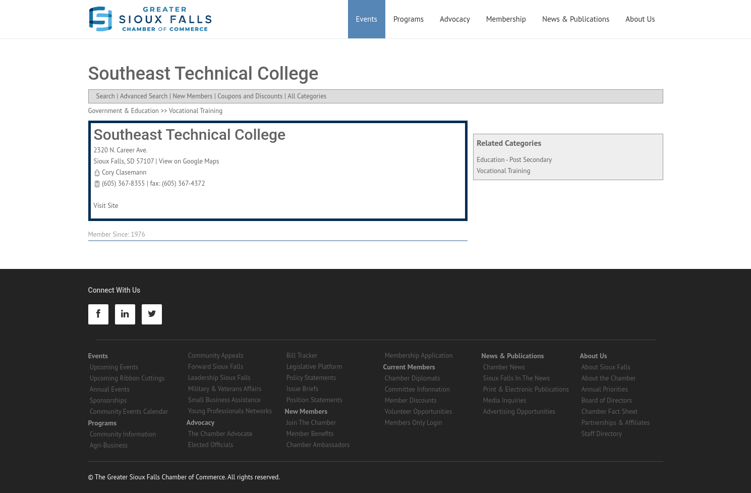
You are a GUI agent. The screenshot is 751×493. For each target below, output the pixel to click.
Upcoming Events (114, 367)
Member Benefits (310, 433)
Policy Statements (311, 377)
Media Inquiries (505, 400)
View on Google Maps (189, 161)
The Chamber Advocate (220, 433)
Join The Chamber (311, 422)
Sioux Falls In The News (516, 378)
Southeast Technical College (190, 134)
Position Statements (314, 400)
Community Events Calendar (129, 411)
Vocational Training (503, 171)
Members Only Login (413, 422)
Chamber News (504, 367)
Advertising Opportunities (519, 411)
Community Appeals (216, 355)
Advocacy (455, 19)
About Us (640, 19)
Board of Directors (607, 400)
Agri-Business (109, 445)
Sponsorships (108, 400)
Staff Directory (602, 433)
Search (105, 96)
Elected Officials (211, 445)
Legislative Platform (314, 366)
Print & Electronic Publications (526, 389)
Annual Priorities (605, 389)
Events (366, 19)
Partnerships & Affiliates (616, 422)
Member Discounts (411, 400)
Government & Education (123, 110)
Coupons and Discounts (249, 96)
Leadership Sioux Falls (219, 377)
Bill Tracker (301, 355)
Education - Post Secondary (514, 159)
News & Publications (575, 19)
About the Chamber (609, 378)
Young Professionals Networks (230, 411)
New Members (192, 96)
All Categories (306, 96)
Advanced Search (143, 96)
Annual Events (110, 389)
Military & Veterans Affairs (224, 389)
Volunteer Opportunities (418, 411)
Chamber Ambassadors (318, 445)
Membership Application (419, 355)
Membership (506, 19)
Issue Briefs (302, 389)
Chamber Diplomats (412, 378)
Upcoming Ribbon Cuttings (127, 378)
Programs (408, 19)
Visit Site (106, 205)
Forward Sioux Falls (215, 366)
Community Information (123, 434)
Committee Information (417, 389)
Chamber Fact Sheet (610, 411)
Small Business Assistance (224, 400)
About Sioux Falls (606, 367)
